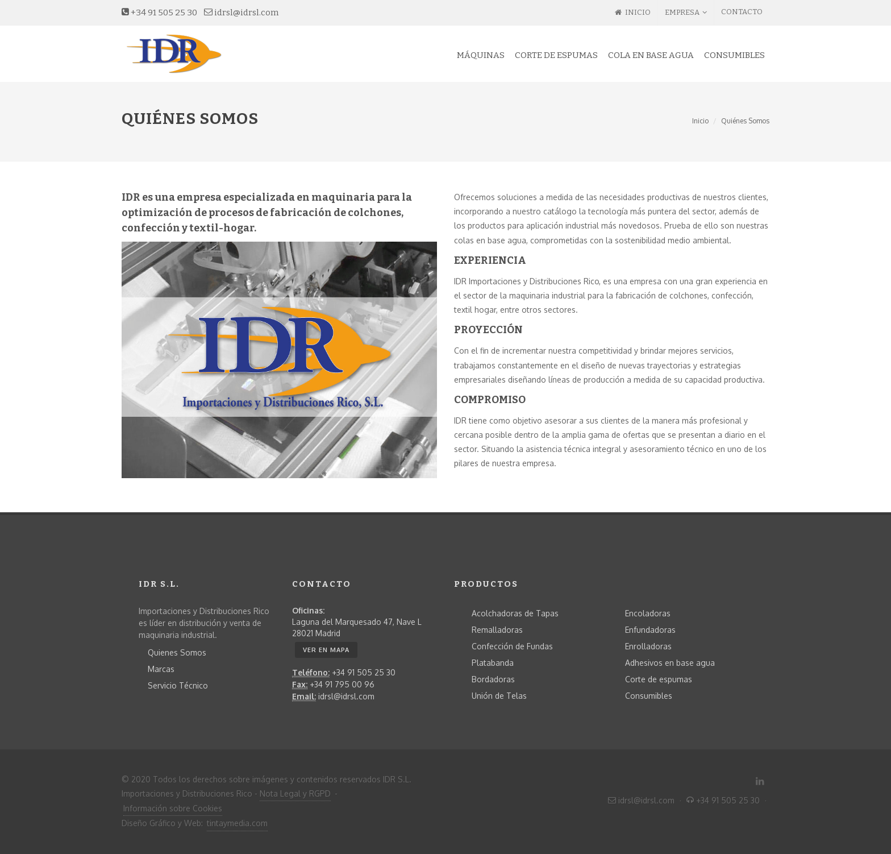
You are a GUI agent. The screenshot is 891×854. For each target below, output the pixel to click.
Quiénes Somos (745, 121)
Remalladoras (497, 630)
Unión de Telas (499, 695)
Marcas (161, 669)
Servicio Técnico (178, 685)
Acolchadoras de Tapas (515, 613)
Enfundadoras (650, 630)
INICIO (633, 12)
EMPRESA (686, 12)
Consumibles (648, 695)
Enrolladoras (648, 646)
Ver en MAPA (326, 650)
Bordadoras (493, 679)
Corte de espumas (658, 679)
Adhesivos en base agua (670, 663)
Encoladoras (648, 613)
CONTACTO (742, 11)
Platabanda (493, 663)
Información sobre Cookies (172, 808)
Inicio (700, 121)
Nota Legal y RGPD (295, 793)
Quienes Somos (177, 652)
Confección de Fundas (512, 646)
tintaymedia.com (237, 823)
